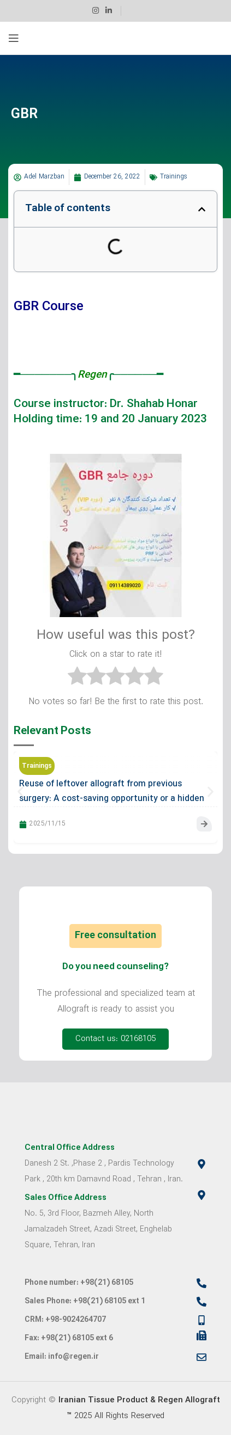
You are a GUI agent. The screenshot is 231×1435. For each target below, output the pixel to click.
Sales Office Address (65, 1198)
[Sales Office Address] (201, 1195)
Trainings (173, 177)
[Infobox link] (134, 11)
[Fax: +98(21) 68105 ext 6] (201, 1335)
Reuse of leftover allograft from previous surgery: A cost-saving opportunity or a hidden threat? (111, 799)
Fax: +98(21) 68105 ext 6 (69, 1338)
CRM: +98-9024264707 (65, 1320)
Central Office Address (70, 1148)
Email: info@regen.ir (62, 1357)
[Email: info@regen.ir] (201, 1357)
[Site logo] (115, 38)
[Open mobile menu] (14, 38)
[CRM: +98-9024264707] (201, 1320)
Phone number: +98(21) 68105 (79, 1283)
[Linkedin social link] (108, 11)
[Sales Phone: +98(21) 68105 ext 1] (201, 1302)
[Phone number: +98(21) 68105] (201, 1283)
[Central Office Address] (201, 1164)
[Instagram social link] (95, 11)
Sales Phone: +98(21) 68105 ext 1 (85, 1301)
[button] (202, 209)
